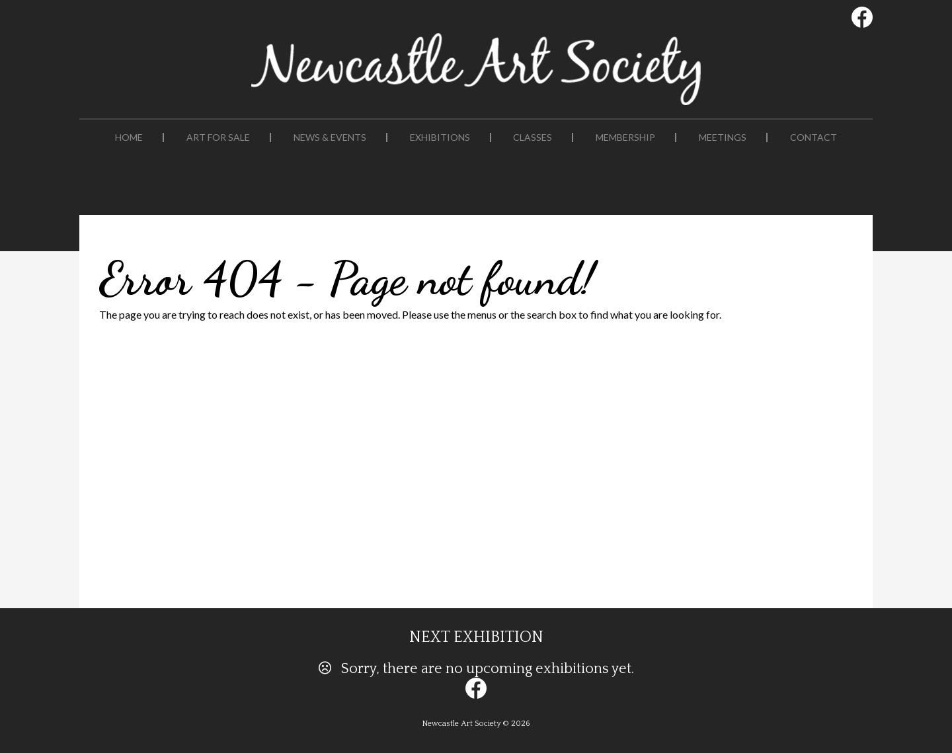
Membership (625, 137)
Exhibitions (440, 137)
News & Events (330, 137)
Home (129, 137)
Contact (813, 137)
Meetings (722, 137)
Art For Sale (218, 137)
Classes (532, 137)
